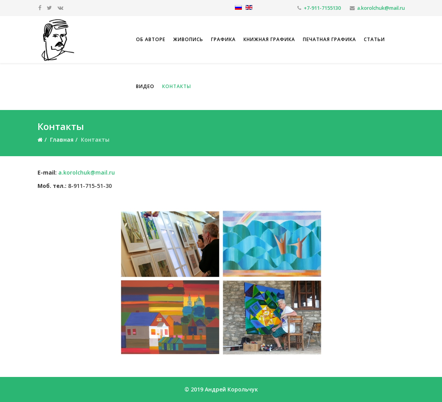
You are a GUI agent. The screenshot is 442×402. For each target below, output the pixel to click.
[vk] (60, 7)
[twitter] (49, 7)
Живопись (188, 39)
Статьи (374, 39)
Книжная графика (269, 39)
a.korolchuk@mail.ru (381, 8)
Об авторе (150, 39)
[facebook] (39, 7)
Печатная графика (329, 39)
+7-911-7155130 (322, 8)
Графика (223, 39)
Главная (61, 139)
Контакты (176, 86)
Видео (145, 86)
